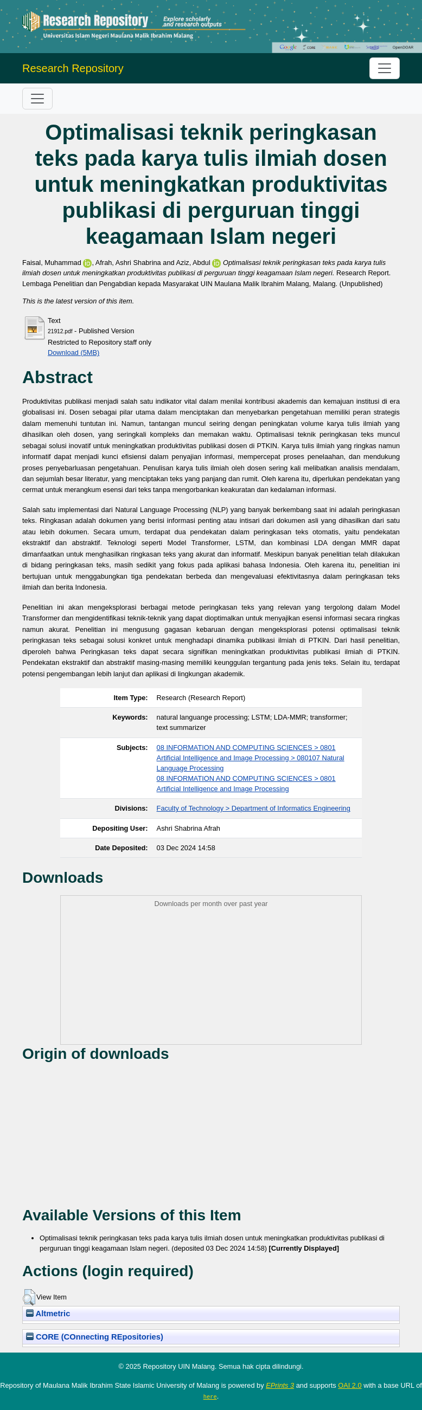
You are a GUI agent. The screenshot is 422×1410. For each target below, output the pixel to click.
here (210, 1396)
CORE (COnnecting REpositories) (94, 1337)
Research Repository (73, 68)
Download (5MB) (73, 352)
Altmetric (48, 1313)
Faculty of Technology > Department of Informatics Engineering (253, 808)
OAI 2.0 (349, 1385)
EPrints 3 (280, 1385)
